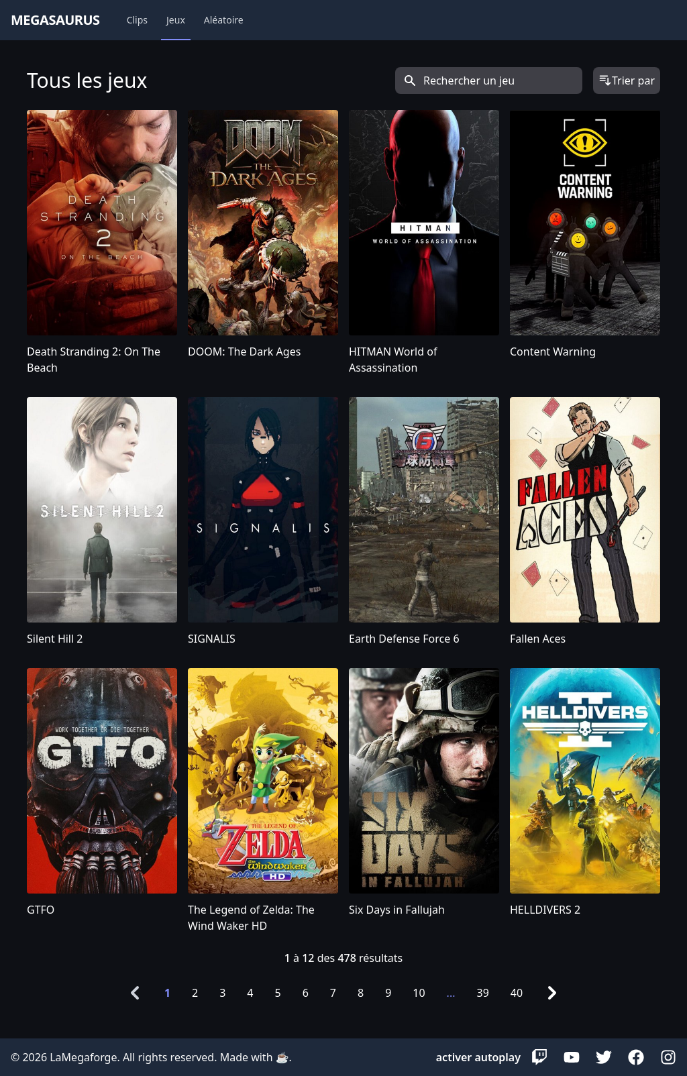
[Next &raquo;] (552, 993)
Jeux (175, 19)
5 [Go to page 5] (278, 992)
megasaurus (55, 20)
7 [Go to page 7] (333, 992)
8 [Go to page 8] (361, 992)
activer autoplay (478, 1057)
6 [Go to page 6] (306, 992)
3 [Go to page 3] (222, 992)
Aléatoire (224, 19)
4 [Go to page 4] (250, 992)
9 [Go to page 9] (388, 992)
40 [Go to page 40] (517, 992)
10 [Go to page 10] (419, 992)
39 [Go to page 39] (482, 992)
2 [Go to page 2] (195, 992)
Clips (137, 19)
